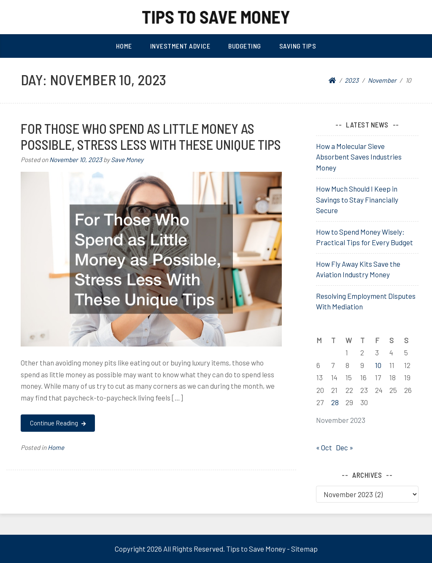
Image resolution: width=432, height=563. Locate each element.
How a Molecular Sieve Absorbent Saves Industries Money (359, 157)
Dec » (344, 447)
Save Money (127, 159)
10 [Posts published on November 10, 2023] (378, 365)
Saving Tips (297, 46)
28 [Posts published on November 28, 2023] (335, 402)
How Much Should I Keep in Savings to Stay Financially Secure (357, 199)
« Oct (324, 447)
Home (124, 46)
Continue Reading (57, 423)
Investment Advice (180, 46)
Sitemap (304, 548)
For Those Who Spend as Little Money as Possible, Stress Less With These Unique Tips (151, 136)
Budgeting (244, 46)
